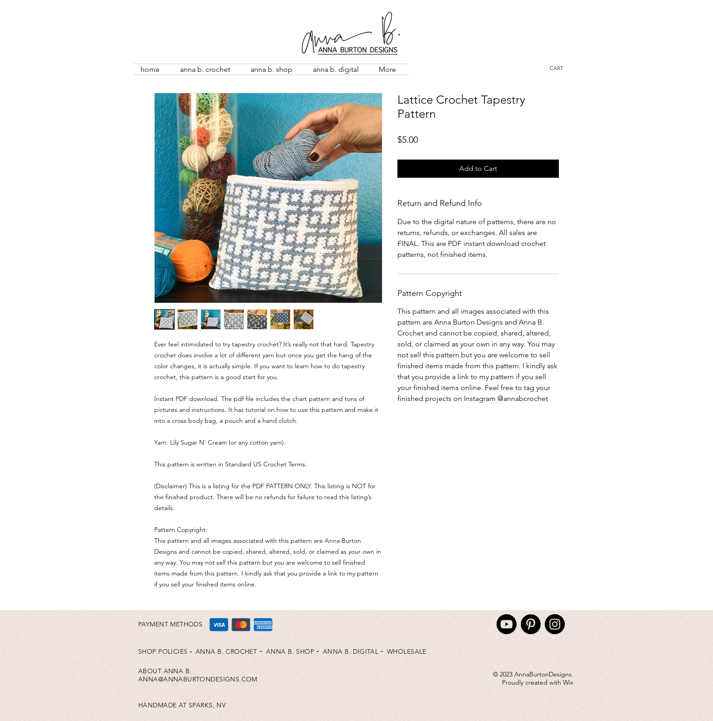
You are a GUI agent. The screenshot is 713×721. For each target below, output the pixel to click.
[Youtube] (507, 624)
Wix (568, 682)
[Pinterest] (531, 624)
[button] (562, 68)
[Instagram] (555, 624)
